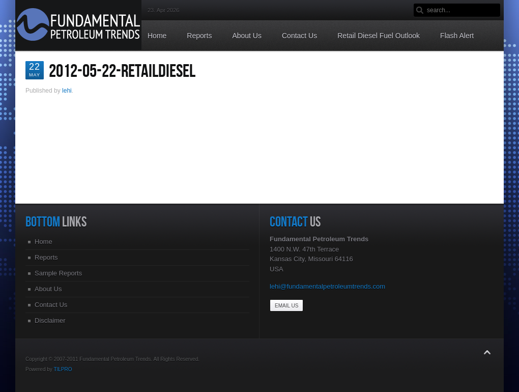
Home (43, 241)
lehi (67, 90)
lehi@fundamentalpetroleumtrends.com (327, 286)
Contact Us (51, 305)
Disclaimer (50, 320)
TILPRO (62, 369)
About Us (48, 289)
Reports (46, 257)
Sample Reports (58, 273)
